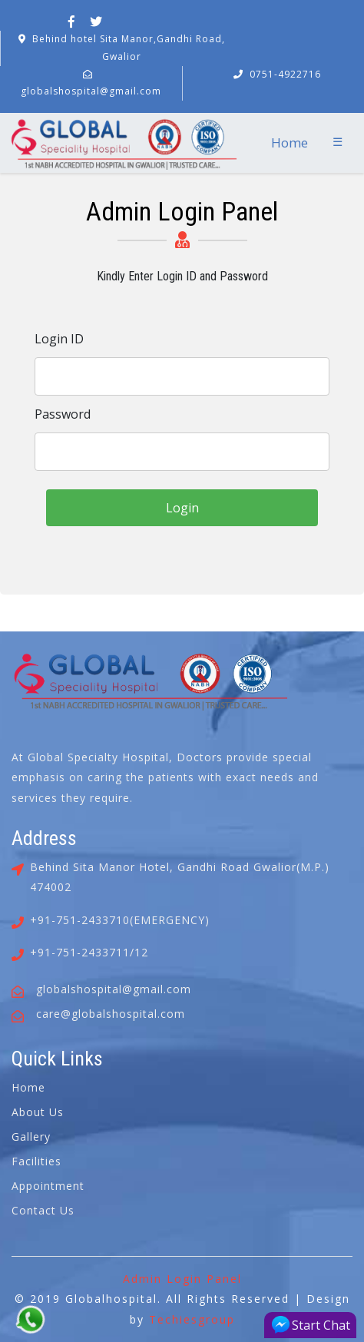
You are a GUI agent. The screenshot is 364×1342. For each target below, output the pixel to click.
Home (289, 142)
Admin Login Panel (182, 1278)
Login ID (59, 338)
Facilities (36, 1161)
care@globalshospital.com (110, 1013)
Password (63, 414)
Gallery (31, 1136)
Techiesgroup (192, 1319)
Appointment (48, 1185)
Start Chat (311, 1325)
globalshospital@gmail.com (91, 91)
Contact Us (43, 1210)
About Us (38, 1112)
